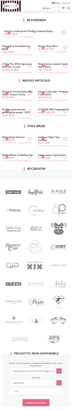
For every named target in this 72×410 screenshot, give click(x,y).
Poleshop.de (17, 1)
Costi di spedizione (26, 37)
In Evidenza (36, 20)
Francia (66, 3)
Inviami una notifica (36, 402)
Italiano (57, 3)
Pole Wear (36, 126)
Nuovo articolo (36, 81)
